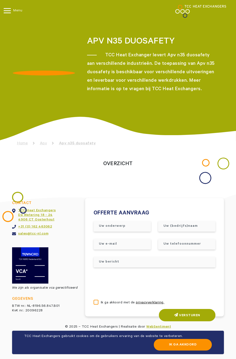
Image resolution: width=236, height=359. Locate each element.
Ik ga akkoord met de (132, 303)
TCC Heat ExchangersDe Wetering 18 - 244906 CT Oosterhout (37, 215)
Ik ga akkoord (183, 345)
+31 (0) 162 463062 (35, 227)
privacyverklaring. (150, 303)
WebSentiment (158, 327)
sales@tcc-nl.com (33, 234)
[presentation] (130, 284)
